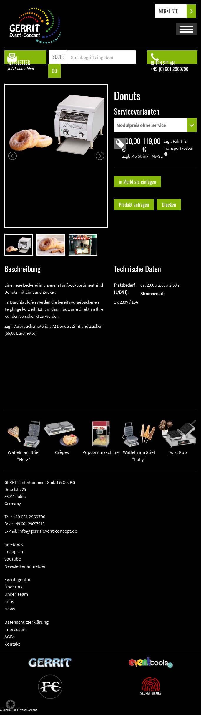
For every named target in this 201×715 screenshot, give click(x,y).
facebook (13, 544)
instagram (14, 551)
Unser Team (16, 594)
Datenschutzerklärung (26, 622)
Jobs (9, 601)
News (9, 609)
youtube (12, 559)
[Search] (101, 57)
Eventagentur (17, 579)
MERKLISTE (173, 11)
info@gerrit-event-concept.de (47, 531)
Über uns (13, 587)
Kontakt (12, 644)
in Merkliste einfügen (137, 181)
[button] (10, 704)
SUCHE (58, 56)
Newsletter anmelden (25, 566)
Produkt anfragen (134, 204)
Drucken (169, 204)
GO (54, 70)
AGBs (9, 637)
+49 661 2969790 (29, 516)
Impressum (15, 629)
